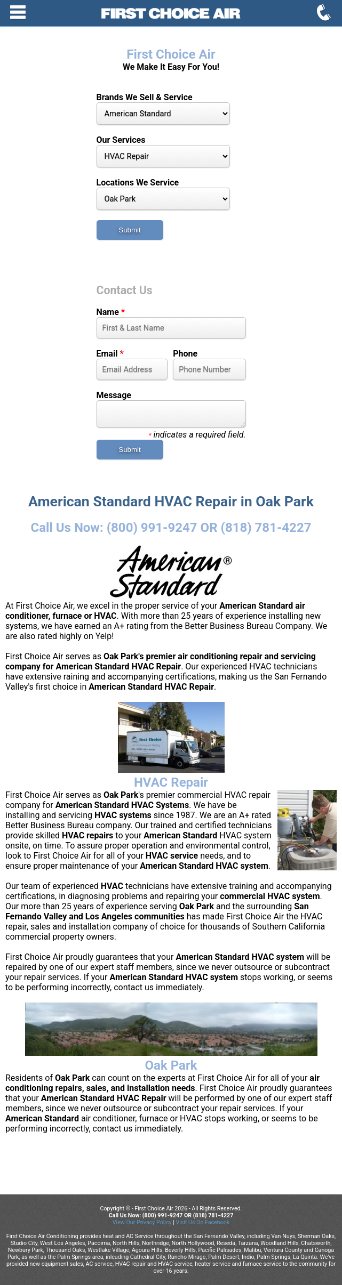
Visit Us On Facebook (202, 1222)
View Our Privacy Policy (142, 1222)
